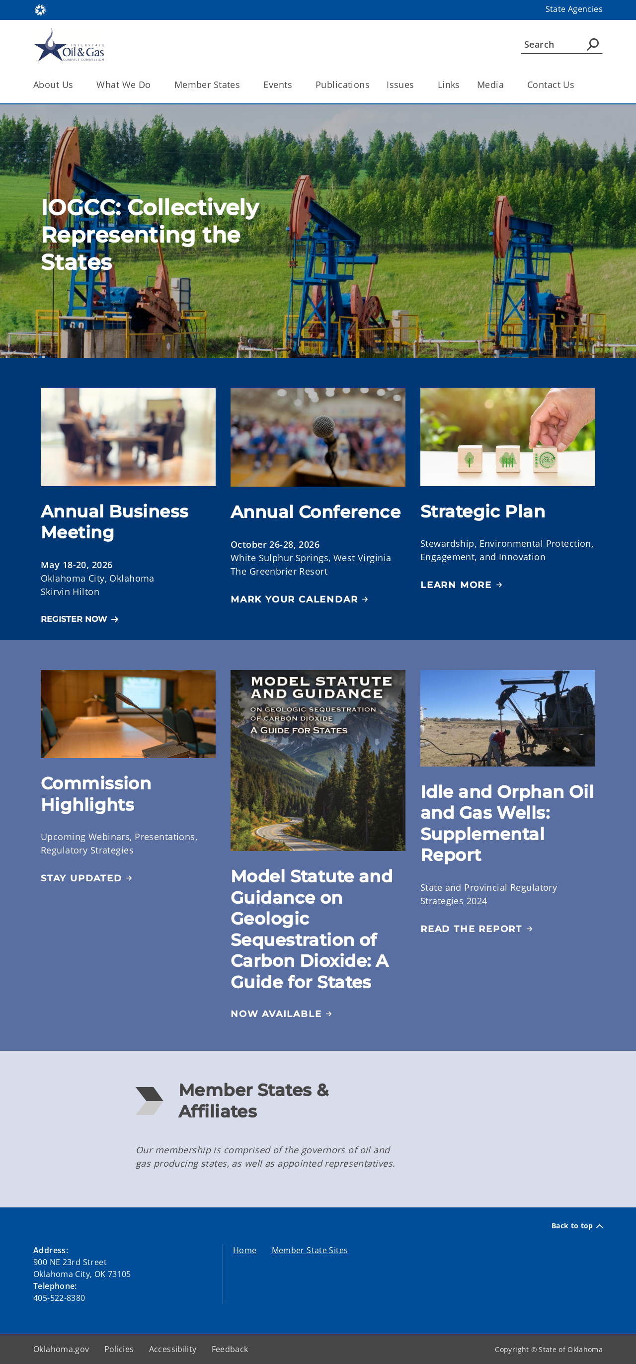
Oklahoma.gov (61, 1349)
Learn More (456, 585)
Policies (119, 1349)
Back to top (577, 1225)
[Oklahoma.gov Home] (40, 9)
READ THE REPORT (471, 929)
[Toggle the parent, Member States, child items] (243, 85)
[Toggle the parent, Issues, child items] (417, 85)
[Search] (562, 44)
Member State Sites (310, 1250)
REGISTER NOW (74, 619)
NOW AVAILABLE (276, 1014)
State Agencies (574, 8)
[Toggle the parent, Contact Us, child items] (577, 85)
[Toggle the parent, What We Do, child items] (154, 85)
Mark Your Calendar (294, 599)
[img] (318, 760)
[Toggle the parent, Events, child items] (295, 85)
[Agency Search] (593, 44)
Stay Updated (81, 878)
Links (449, 84)
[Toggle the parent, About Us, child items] (76, 85)
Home (245, 1250)
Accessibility (173, 1349)
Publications (343, 84)
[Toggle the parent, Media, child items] (507, 85)
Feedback (230, 1349)
